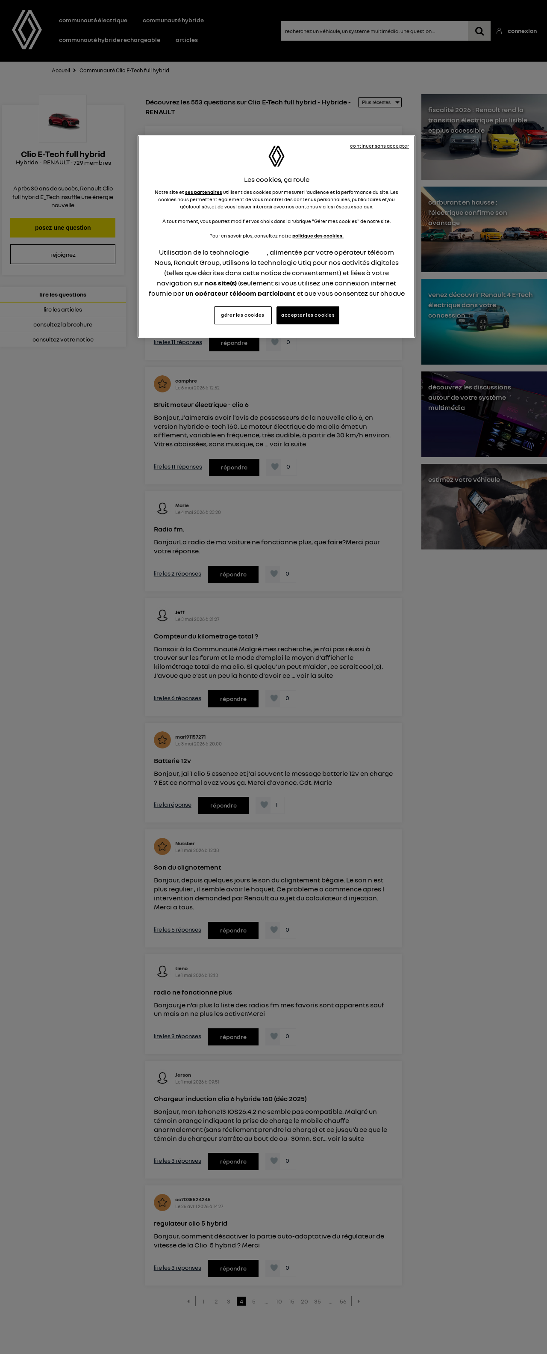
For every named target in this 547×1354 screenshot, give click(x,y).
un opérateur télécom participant (240, 293)
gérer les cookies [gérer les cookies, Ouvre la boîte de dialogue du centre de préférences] (243, 315)
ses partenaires (203, 192)
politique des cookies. (318, 236)
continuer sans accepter (379, 146)
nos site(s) (221, 283)
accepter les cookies (308, 315)
